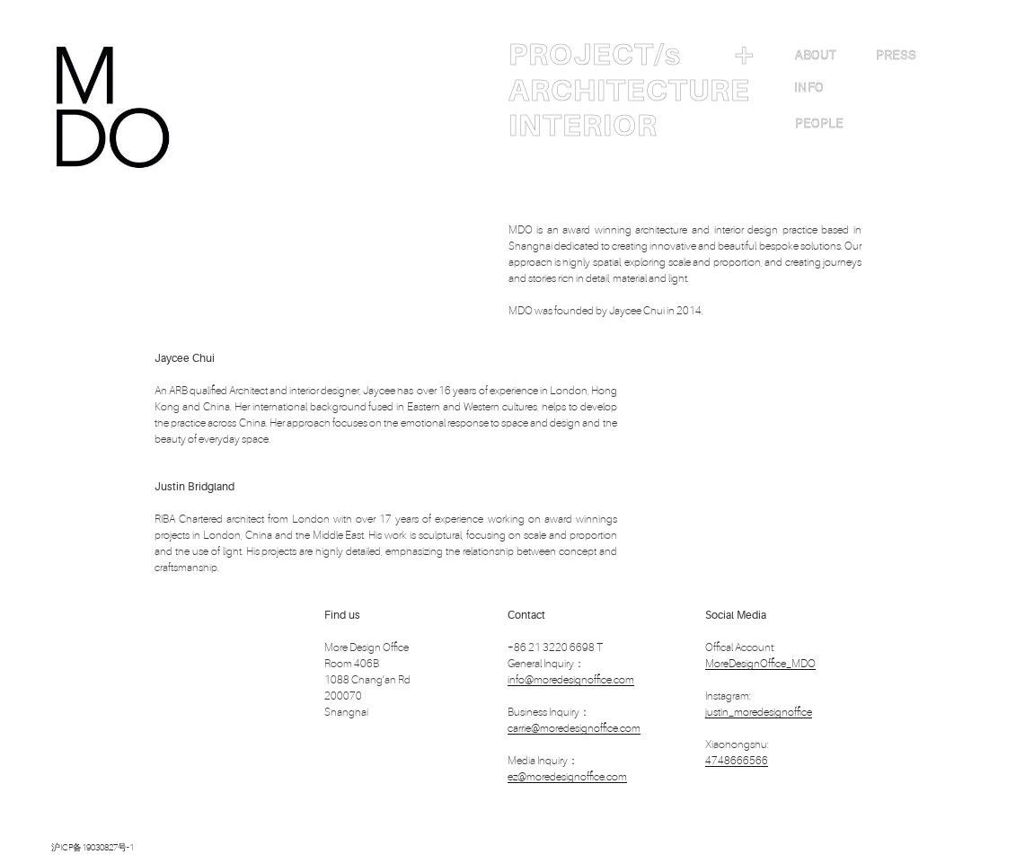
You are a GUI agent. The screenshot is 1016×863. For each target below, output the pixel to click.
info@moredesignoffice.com (571, 680)
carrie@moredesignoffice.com (574, 728)
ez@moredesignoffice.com (567, 777)
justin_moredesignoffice (758, 712)
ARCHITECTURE (629, 91)
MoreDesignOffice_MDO (760, 663)
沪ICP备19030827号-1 (92, 847)
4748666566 (736, 760)
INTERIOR (583, 126)
